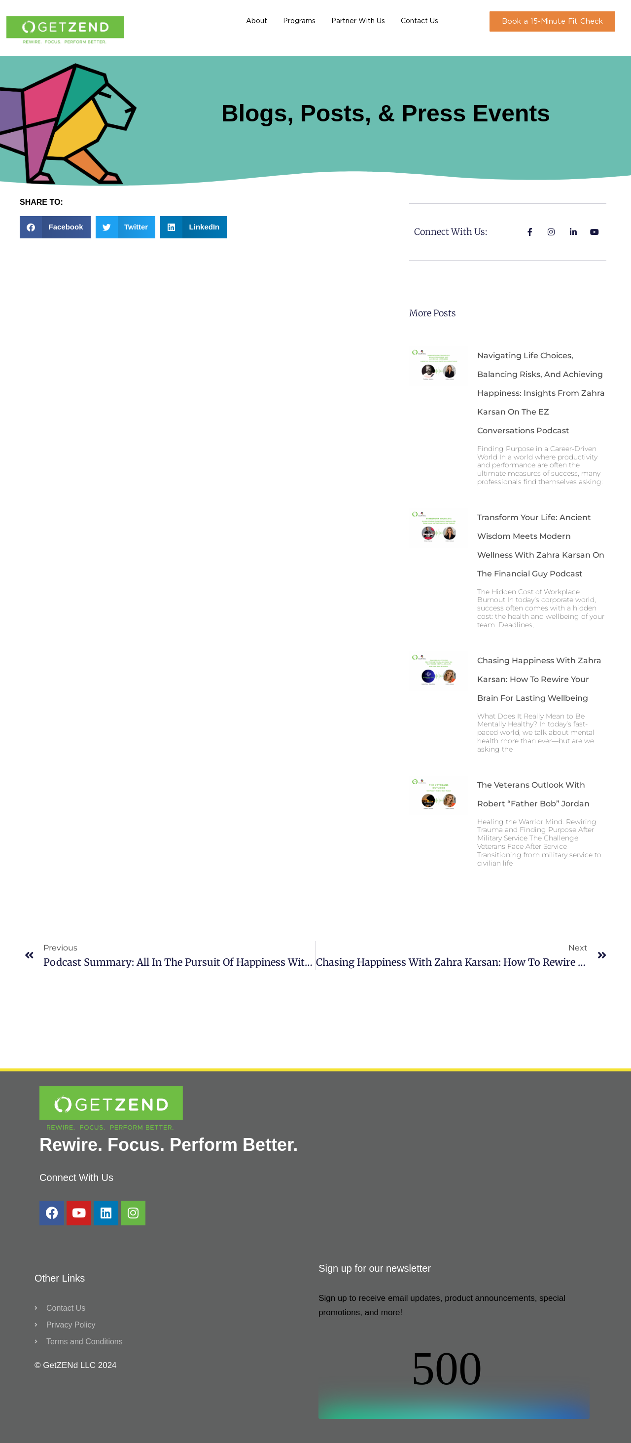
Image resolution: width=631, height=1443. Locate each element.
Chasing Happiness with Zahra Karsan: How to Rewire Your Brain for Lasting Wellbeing (539, 679)
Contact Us (419, 21)
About (256, 21)
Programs (299, 21)
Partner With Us (358, 21)
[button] (55, 227)
